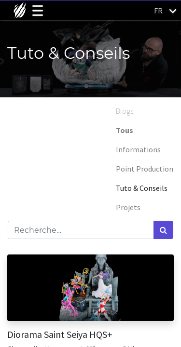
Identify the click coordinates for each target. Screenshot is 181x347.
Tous (124, 130)
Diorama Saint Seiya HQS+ (59, 334)
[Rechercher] (163, 230)
